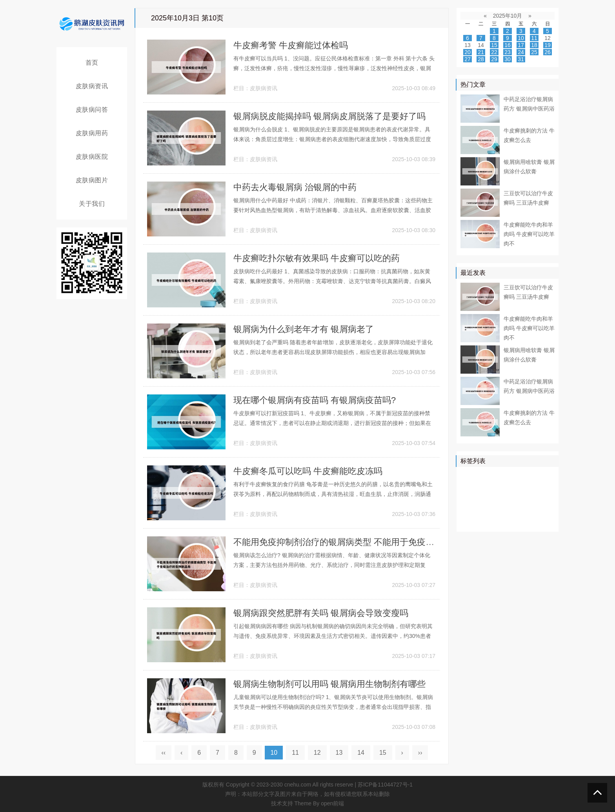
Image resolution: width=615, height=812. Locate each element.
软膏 (484, 498)
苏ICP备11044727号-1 (385, 784)
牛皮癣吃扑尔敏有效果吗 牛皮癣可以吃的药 (316, 258)
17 (521, 45)
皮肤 (546, 475)
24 (521, 52)
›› (420, 752)
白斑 (467, 521)
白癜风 (470, 510)
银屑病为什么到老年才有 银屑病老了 (303, 329)
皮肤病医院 (92, 156)
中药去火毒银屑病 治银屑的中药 (295, 187)
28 (481, 59)
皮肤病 (487, 487)
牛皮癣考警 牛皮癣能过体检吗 (290, 45)
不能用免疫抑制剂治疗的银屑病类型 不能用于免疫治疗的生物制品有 (364, 542)
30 (507, 59)
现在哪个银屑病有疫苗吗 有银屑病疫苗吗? (314, 400)
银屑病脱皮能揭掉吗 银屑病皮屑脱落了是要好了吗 (329, 116)
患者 (467, 487)
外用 (535, 521)
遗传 (518, 521)
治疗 (490, 475)
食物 (524, 510)
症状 (490, 510)
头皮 (540, 510)
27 (467, 59)
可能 (540, 498)
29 (494, 59)
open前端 (332, 803)
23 (507, 52)
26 (547, 52)
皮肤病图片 (92, 180)
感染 (507, 510)
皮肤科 (504, 498)
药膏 (501, 521)
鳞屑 (467, 498)
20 (467, 52)
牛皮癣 (510, 475)
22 (494, 52)
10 (521, 38)
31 (521, 59)
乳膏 (484, 521)
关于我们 (92, 203)
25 (534, 52)
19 (547, 45)
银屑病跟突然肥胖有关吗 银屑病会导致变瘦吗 (320, 613)
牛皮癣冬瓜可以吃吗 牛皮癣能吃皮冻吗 (307, 471)
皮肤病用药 (92, 133)
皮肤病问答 (92, 109)
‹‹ (164, 752)
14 (360, 752)
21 (481, 52)
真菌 (524, 487)
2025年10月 (507, 16)
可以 (540, 487)
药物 (507, 487)
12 (317, 752)
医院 (529, 475)
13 (339, 752)
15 (382, 752)
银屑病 (470, 475)
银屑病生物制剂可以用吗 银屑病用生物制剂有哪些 (329, 684)
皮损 (524, 498)
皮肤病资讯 (92, 86)
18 (534, 45)
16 (507, 45)
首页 (92, 62)
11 (295, 752)
